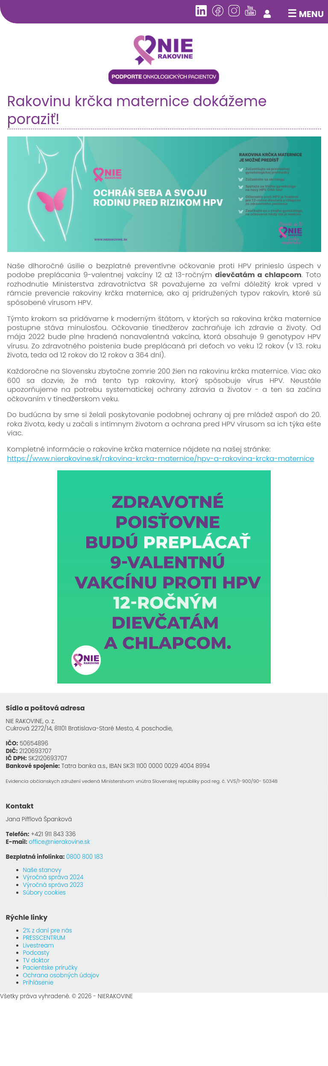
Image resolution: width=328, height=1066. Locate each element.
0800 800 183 (84, 857)
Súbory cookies (44, 893)
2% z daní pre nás (47, 931)
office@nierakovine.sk (59, 842)
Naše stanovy (42, 870)
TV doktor (36, 960)
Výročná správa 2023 (53, 885)
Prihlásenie (38, 983)
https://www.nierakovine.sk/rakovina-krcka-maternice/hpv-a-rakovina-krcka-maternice (160, 458)
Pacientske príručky (50, 968)
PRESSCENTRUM (44, 938)
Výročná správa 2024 (53, 877)
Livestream (38, 945)
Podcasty (36, 953)
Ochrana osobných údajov (61, 975)
